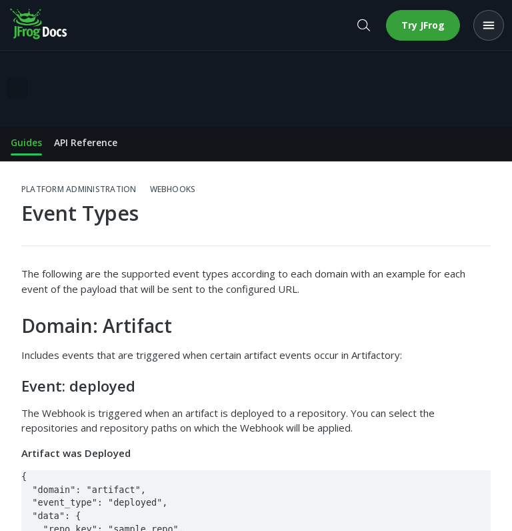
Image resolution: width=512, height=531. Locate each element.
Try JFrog (423, 25)
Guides (26, 142)
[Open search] (363, 25)
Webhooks (173, 189)
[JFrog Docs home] (39, 25)
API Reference (85, 142)
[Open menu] (488, 25)
